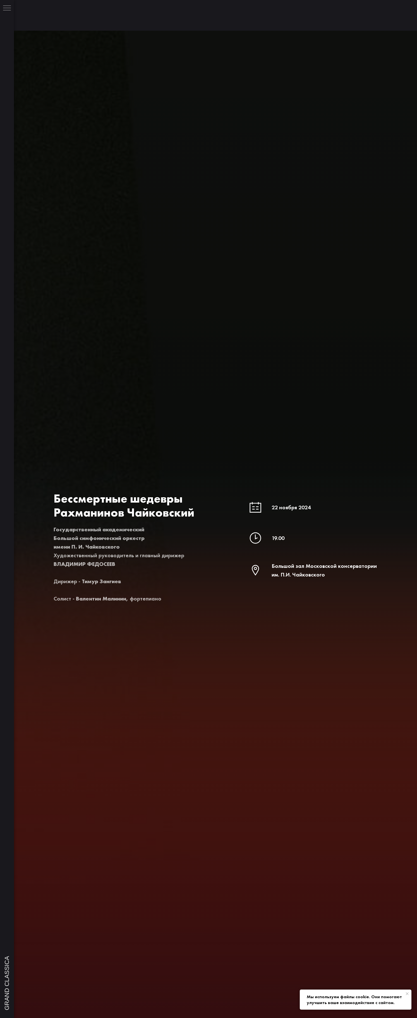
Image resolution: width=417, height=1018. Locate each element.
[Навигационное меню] (7, 8)
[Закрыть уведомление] (407, 994)
